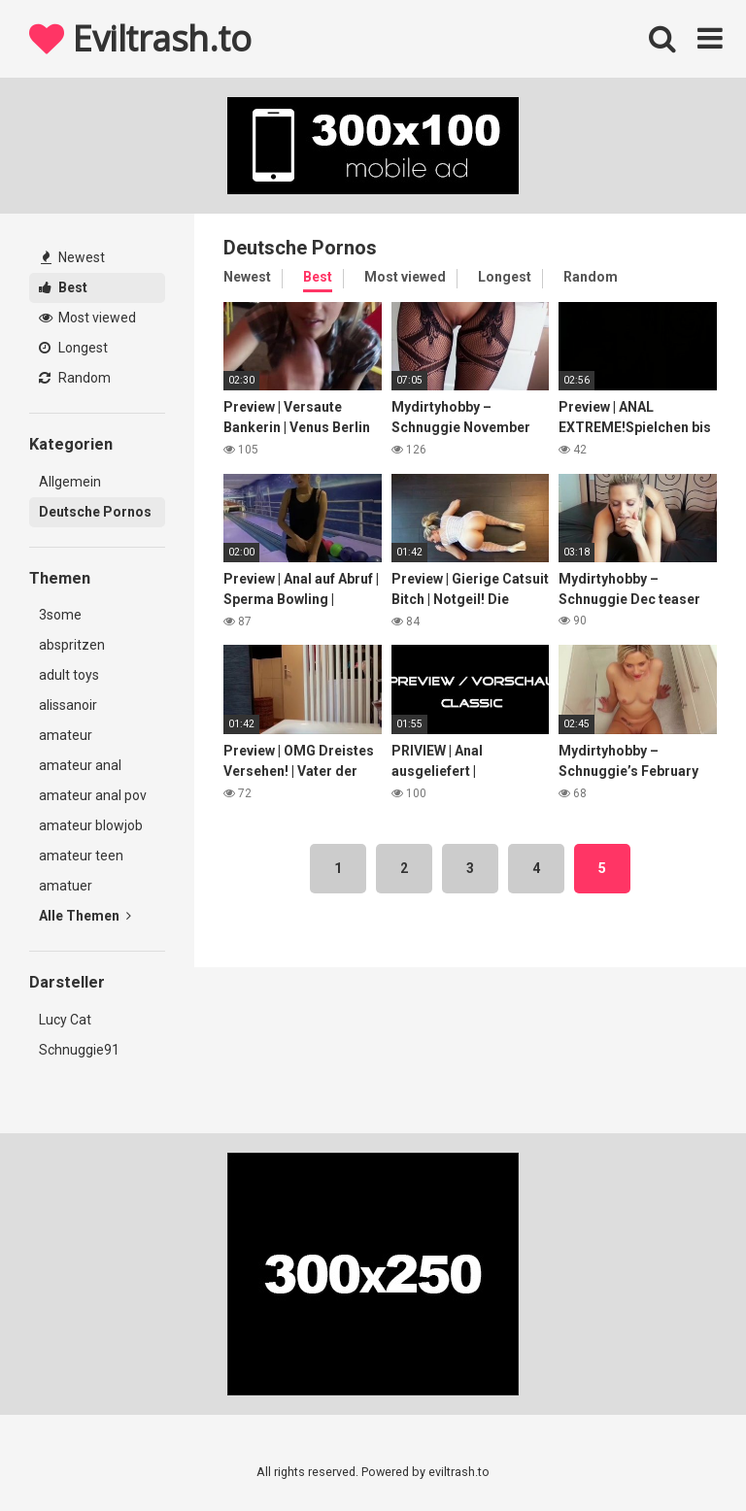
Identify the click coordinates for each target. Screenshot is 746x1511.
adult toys (69, 675)
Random (75, 378)
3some (60, 614)
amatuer (65, 885)
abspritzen (72, 645)
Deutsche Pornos (95, 512)
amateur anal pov (93, 795)
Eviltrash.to (140, 38)
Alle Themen (85, 915)
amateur (65, 735)
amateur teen (81, 855)
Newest (73, 257)
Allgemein (70, 481)
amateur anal (80, 765)
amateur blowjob (91, 825)
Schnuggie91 (79, 1050)
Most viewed (87, 317)
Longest (73, 347)
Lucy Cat (65, 1019)
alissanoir (68, 705)
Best (63, 287)
